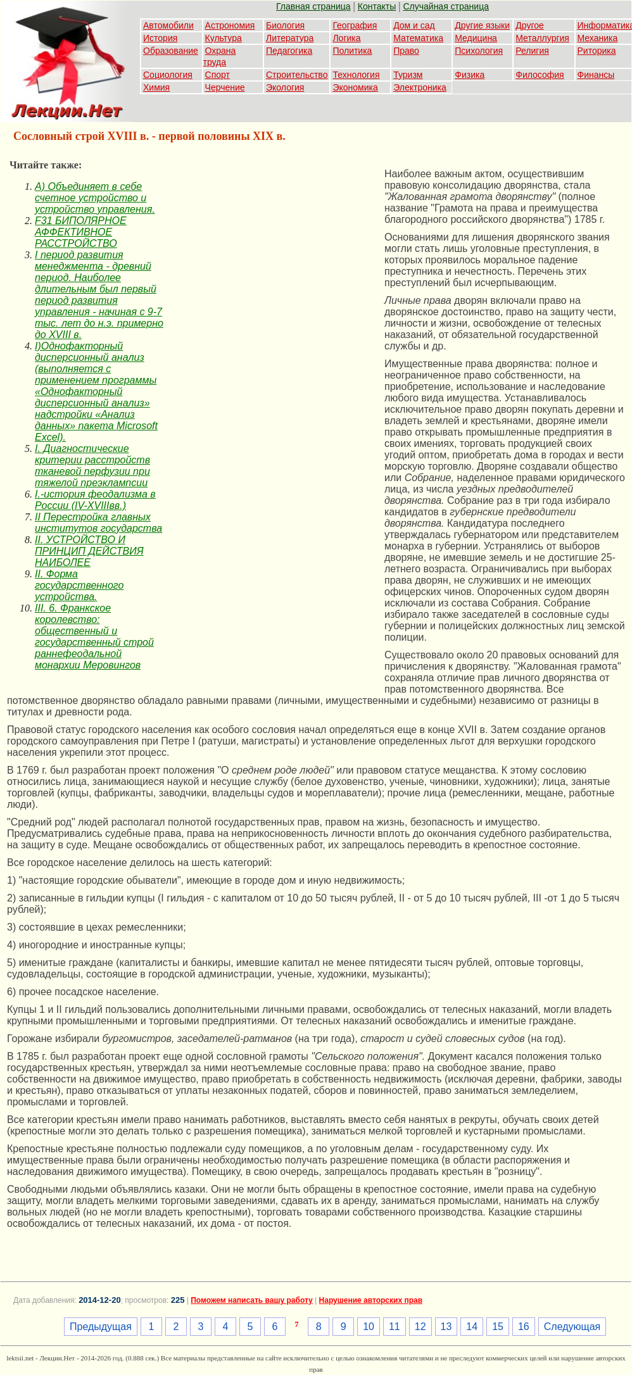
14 (471, 1326)
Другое (529, 25)
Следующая (572, 1326)
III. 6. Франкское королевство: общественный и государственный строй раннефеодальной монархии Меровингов (94, 636)
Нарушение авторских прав (370, 1300)
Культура (223, 38)
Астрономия (230, 25)
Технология (355, 75)
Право (406, 51)
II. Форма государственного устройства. (79, 585)
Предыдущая (101, 1326)
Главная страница (313, 6)
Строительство (296, 75)
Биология (285, 25)
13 (446, 1326)
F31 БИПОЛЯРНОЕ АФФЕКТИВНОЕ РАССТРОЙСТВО (81, 232)
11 (394, 1326)
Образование (170, 51)
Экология (285, 87)
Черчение (225, 87)
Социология (168, 75)
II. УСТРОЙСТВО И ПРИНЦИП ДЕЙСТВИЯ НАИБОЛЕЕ (89, 551)
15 (497, 1326)
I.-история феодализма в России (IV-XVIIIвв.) (95, 500)
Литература (289, 38)
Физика (469, 75)
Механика (598, 38)
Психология (479, 51)
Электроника (419, 87)
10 (368, 1326)
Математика (418, 38)
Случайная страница (446, 6)
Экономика (354, 87)
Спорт (217, 75)
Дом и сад (414, 25)
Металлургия (542, 38)
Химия (156, 87)
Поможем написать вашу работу (252, 1300)
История (160, 38)
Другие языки (482, 25)
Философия (539, 75)
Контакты (377, 6)
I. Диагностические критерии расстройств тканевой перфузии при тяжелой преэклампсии (92, 465)
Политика (352, 51)
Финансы (596, 75)
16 (523, 1326)
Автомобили (168, 25)
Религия (532, 51)
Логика (346, 38)
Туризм (407, 75)
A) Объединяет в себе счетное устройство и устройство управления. (95, 198)
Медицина (476, 38)
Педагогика (289, 51)
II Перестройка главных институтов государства (98, 523)
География (354, 25)
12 (420, 1326)
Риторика (597, 51)
